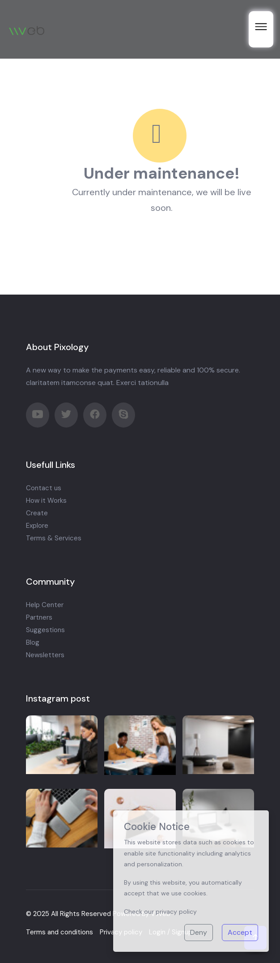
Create (37, 513)
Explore (37, 525)
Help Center (45, 604)
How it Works (46, 500)
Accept (240, 932)
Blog (32, 642)
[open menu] (261, 29)
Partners (39, 617)
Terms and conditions (59, 932)
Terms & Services (53, 538)
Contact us (43, 488)
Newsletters (45, 655)
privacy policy (176, 911)
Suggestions (45, 629)
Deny (198, 932)
